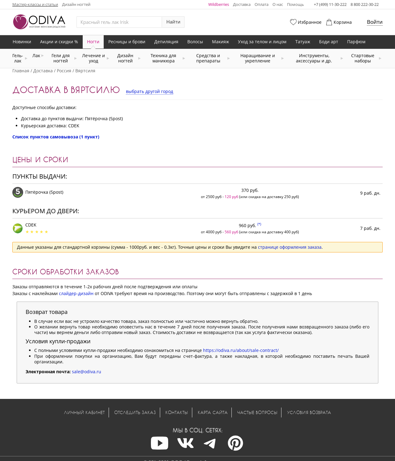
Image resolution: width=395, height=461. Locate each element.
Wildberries (218, 4)
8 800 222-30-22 (365, 4)
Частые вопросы (257, 412)
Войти (375, 21)
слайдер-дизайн (76, 293)
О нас (277, 4)
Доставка (242, 4)
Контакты (176, 412)
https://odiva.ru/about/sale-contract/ (241, 350)
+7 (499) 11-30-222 (330, 4)
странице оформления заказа (290, 247)
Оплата (261, 4)
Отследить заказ (135, 412)
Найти (173, 22)
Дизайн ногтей (76, 4)
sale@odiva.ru (86, 371)
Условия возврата (309, 412)
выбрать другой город (149, 91)
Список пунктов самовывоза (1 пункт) (55, 137)
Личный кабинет (84, 412)
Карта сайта (213, 412)
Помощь (295, 4)
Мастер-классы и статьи (35, 4)
